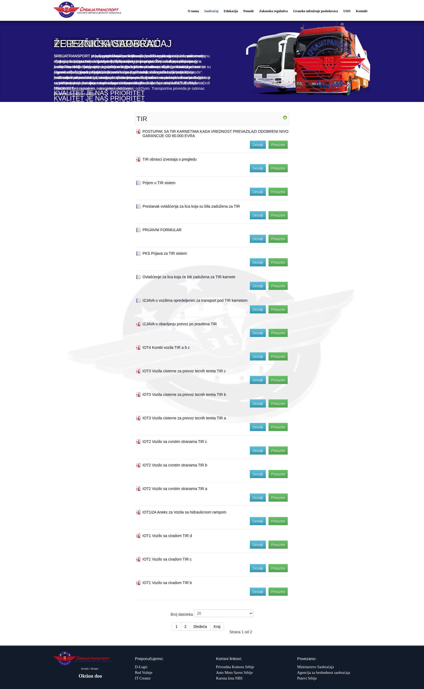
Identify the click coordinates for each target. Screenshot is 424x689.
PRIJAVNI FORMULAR (162, 230)
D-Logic (141, 667)
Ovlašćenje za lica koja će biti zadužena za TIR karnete (189, 277)
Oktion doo (90, 676)
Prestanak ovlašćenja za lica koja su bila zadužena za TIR (191, 206)
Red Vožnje (143, 673)
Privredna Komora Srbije (235, 667)
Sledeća (200, 626)
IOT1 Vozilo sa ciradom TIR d (167, 536)
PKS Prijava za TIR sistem (165, 253)
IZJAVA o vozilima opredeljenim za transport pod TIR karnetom (195, 300)
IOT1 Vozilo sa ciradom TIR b (167, 583)
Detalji (258, 145)
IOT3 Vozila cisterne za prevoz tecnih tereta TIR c (184, 371)
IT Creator (143, 678)
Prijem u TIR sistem (159, 183)
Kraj (217, 626)
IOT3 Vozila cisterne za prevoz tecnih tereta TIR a (184, 418)
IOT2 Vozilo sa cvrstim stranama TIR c (175, 441)
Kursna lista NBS (229, 678)
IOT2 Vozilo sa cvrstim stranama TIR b (175, 465)
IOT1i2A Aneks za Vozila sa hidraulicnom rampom (184, 512)
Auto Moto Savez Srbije (234, 673)
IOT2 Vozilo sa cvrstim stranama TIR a (175, 488)
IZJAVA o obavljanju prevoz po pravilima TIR (180, 324)
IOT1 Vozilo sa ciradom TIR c (167, 559)
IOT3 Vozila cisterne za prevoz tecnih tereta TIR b (184, 394)
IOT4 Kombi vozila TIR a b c (166, 347)
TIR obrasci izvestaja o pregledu (170, 159)
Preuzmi (278, 145)
